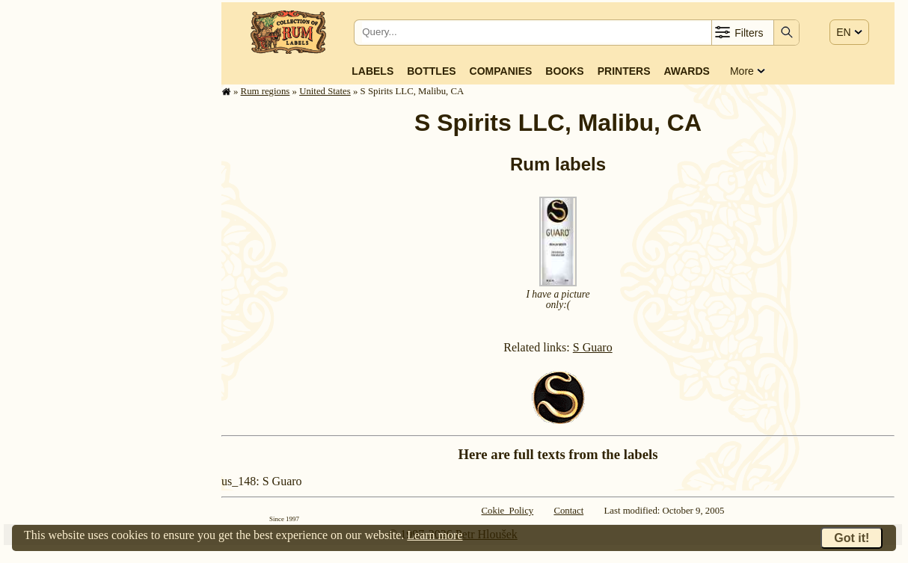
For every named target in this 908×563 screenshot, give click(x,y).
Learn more (434, 535)
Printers (624, 71)
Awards (686, 71)
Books (564, 71)
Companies (501, 71)
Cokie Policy (508, 510)
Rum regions (265, 91)
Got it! (851, 538)
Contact (568, 510)
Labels (372, 71)
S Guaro (593, 347)
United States (325, 91)
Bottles (431, 71)
